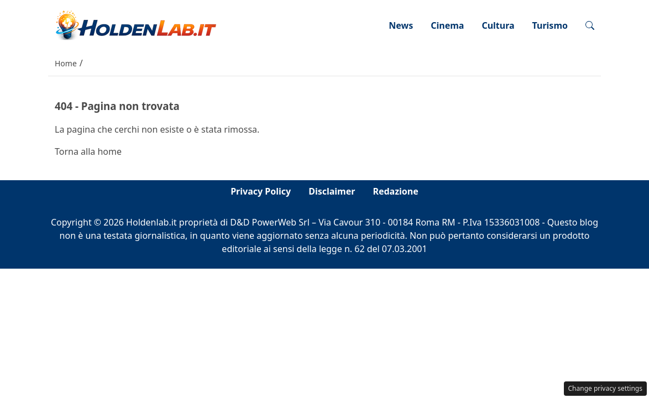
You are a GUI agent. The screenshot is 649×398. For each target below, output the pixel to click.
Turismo (550, 25)
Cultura (497, 25)
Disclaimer (331, 191)
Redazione (395, 191)
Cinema (447, 25)
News (401, 25)
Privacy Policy (261, 191)
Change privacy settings (605, 388)
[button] (589, 25)
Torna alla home (88, 151)
